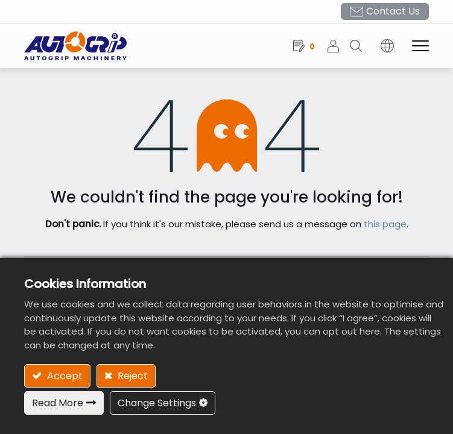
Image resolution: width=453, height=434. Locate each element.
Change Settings (157, 403)
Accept (64, 376)
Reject (131, 376)
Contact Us (393, 11)
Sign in (338, 45)
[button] (360, 45)
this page (385, 224)
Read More (57, 403)
